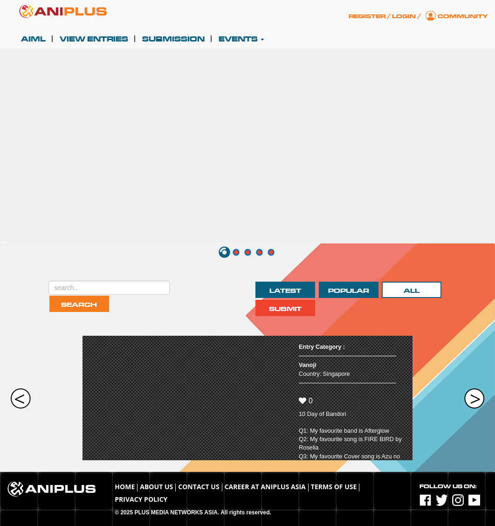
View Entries (94, 39)
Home (125, 486)
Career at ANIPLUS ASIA (265, 486)
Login (404, 16)
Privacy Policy (141, 499)
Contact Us (198, 486)
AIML (33, 39)
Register (367, 16)
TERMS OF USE (334, 486)
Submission (173, 39)
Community (463, 16)
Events (241, 39)
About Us (156, 486)
